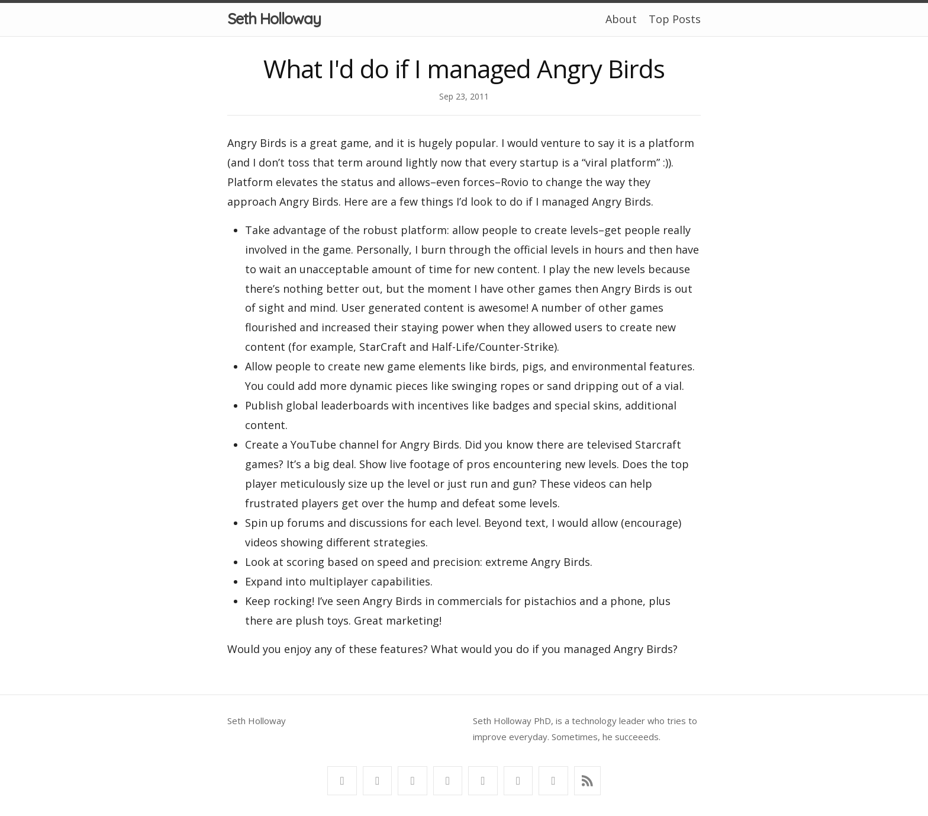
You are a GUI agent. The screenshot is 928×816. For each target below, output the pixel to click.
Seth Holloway (274, 18)
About (621, 19)
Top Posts (675, 19)
